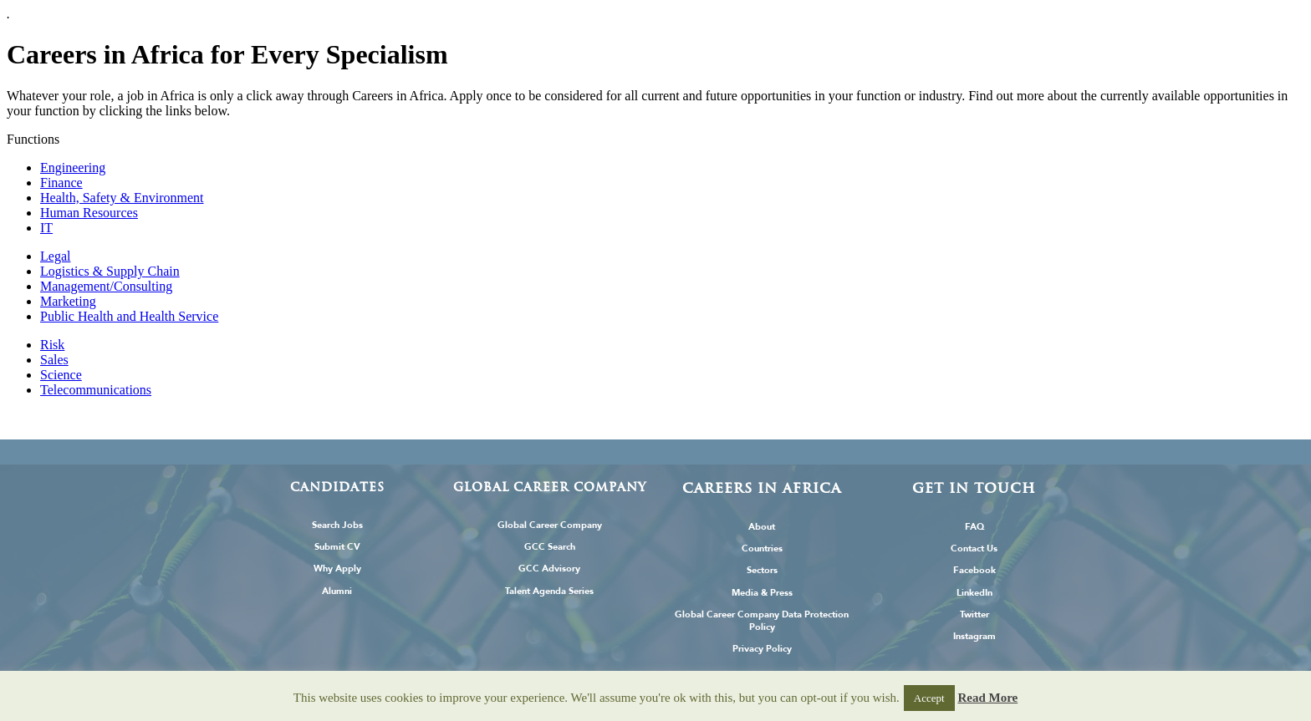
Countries (762, 548)
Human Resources (89, 213)
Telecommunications (95, 390)
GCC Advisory (549, 568)
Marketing (68, 301)
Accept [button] (929, 698)
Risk (52, 345)
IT (46, 228)
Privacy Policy (762, 648)
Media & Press (762, 592)
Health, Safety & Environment (122, 197)
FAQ (974, 526)
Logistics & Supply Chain (110, 271)
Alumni (337, 591)
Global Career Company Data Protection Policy (762, 620)
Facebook (974, 570)
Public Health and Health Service (129, 316)
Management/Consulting (106, 286)
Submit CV (337, 547)
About (761, 526)
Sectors (762, 570)
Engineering (72, 167)
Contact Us (974, 548)
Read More (987, 697)
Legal (55, 256)
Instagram (974, 636)
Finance (61, 182)
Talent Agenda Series (549, 591)
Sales (54, 360)
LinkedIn (974, 592)
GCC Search (549, 547)
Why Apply (337, 568)
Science (61, 375)
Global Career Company (549, 525)
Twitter (974, 614)
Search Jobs (337, 525)
